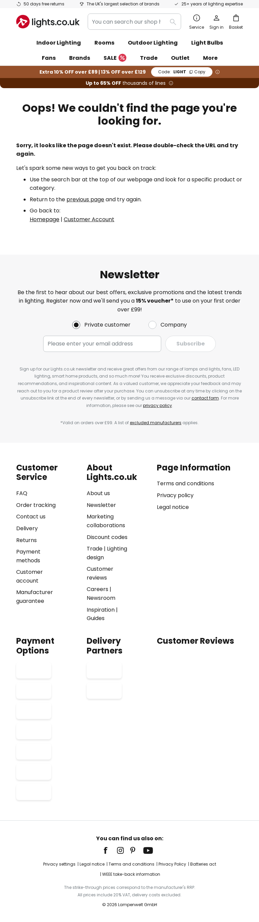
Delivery (27, 528)
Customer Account (89, 219)
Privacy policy (175, 495)
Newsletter (101, 505)
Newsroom (101, 598)
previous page (85, 199)
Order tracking (36, 505)
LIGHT (181, 72)
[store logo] (48, 21)
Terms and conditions (185, 484)
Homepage (44, 219)
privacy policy (157, 405)
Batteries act (203, 864)
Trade (148, 58)
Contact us (31, 517)
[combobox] (134, 21)
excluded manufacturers (155, 423)
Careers (97, 589)
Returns (26, 540)
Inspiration (101, 610)
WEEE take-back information (131, 874)
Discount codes (107, 537)
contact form (205, 398)
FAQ (21, 493)
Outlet (180, 58)
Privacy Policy (172, 864)
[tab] (48, 543)
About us (98, 493)
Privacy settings (59, 864)
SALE (115, 58)
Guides (96, 618)
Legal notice (173, 507)
